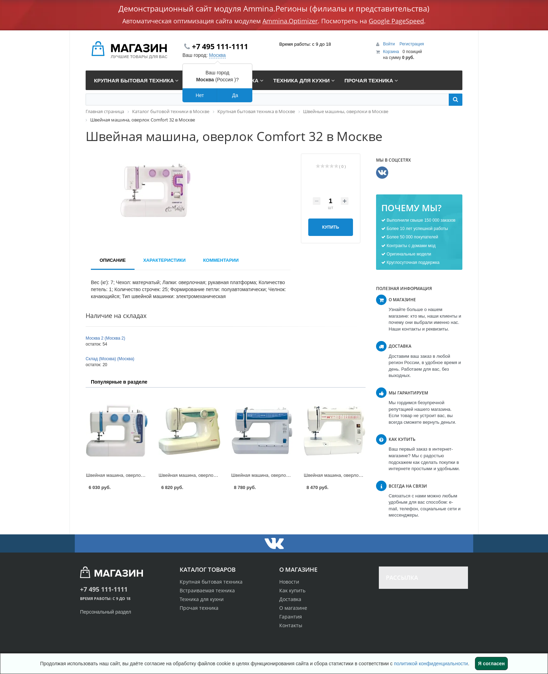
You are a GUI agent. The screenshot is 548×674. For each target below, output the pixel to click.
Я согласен (491, 663)
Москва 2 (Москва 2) (105, 338)
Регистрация (411, 44)
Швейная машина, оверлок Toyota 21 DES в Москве (285, 475)
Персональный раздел (105, 612)
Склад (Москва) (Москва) (110, 358)
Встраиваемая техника (207, 590)
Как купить (292, 590)
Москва (217, 55)
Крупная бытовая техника (211, 581)
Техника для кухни (202, 599)
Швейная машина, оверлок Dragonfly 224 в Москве (139, 475)
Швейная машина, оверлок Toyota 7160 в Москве (355, 475)
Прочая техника (199, 608)
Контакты (290, 625)
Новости (289, 581)
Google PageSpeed (396, 21)
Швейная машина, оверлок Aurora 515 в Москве (209, 475)
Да (235, 95)
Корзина (391, 51)
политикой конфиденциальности (431, 663)
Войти (389, 44)
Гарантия (290, 616)
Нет (200, 95)
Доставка (290, 599)
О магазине (293, 608)
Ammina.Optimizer (290, 21)
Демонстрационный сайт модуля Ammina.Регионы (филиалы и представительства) (274, 8)
